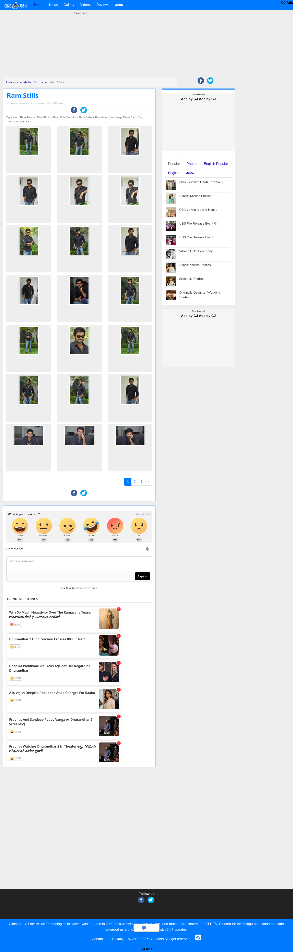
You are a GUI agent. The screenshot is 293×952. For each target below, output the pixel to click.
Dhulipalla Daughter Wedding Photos (199, 295)
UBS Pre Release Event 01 (198, 224)
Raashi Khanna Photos (195, 265)
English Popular (216, 164)
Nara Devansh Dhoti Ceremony (201, 182)
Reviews (102, 5)
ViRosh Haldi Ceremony (196, 251)
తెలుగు (190, 173)
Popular (174, 164)
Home (38, 5)
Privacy (118, 939)
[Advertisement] (80, 49)
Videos (85, 5)
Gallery (68, 5)
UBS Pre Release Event (196, 237)
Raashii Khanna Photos (195, 196)
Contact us (100, 939)
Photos (192, 164)
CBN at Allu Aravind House (198, 210)
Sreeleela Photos (191, 279)
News (53, 5)
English (173, 173)
